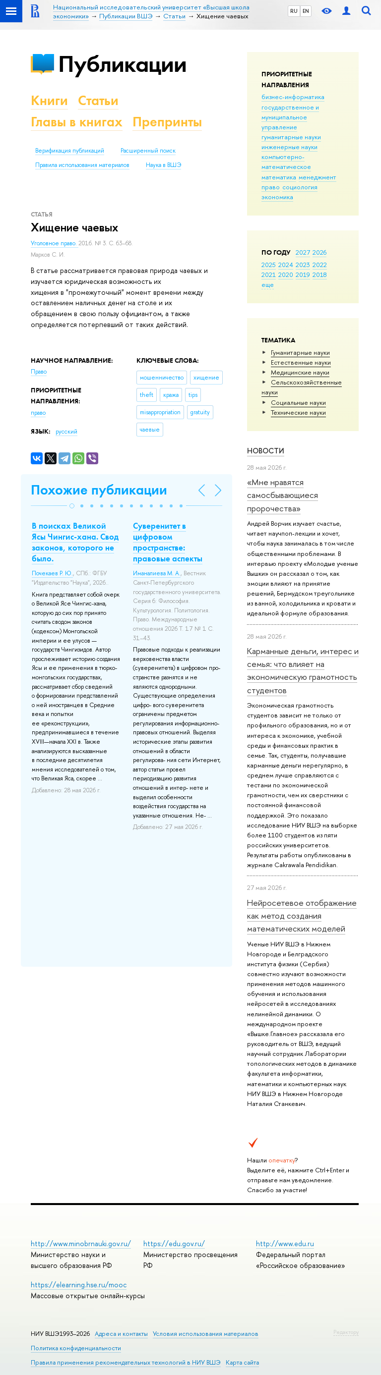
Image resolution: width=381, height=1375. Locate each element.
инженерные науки (289, 146)
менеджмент (317, 176)
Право (39, 372)
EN (306, 10)
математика (278, 176)
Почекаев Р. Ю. (52, 573)
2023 (303, 264)
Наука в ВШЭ (163, 165)
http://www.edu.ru (285, 1243)
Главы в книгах (77, 121)
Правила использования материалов (82, 165)
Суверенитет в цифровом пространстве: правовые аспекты (167, 542)
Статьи (98, 100)
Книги (49, 100)
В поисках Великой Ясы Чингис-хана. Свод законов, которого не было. (75, 542)
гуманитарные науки (291, 136)
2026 (319, 252)
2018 (320, 274)
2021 (268, 274)
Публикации (122, 64)
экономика (277, 196)
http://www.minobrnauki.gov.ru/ (81, 1243)
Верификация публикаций (69, 151)
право (270, 186)
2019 (303, 274)
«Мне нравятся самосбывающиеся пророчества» (282, 495)
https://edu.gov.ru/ (174, 1243)
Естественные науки (301, 362)
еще (267, 284)
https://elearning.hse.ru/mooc (79, 1284)
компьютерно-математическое (286, 161)
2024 (285, 264)
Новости (265, 450)
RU (294, 10)
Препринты (167, 121)
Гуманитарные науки (300, 352)
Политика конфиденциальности (76, 1348)
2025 (268, 264)
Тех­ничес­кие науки (298, 412)
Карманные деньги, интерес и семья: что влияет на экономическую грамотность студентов (303, 670)
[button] (72, 506)
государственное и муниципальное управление (290, 117)
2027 (303, 252)
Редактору (346, 1331)
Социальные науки (298, 402)
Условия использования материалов (205, 1333)
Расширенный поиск (148, 151)
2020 (285, 274)
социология (300, 186)
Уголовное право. (54, 243)
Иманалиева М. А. (157, 573)
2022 (320, 264)
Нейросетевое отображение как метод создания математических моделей (302, 916)
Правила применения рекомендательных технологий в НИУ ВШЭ (126, 1362)
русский (66, 432)
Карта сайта (242, 1362)
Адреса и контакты (121, 1333)
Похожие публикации (99, 489)
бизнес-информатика (292, 96)
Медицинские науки (300, 372)
